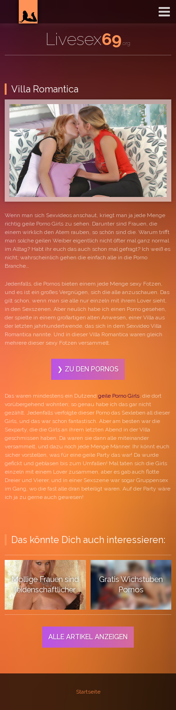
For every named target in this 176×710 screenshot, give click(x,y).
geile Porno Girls (118, 396)
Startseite (88, 691)
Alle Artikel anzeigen (88, 637)
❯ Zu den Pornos (88, 369)
